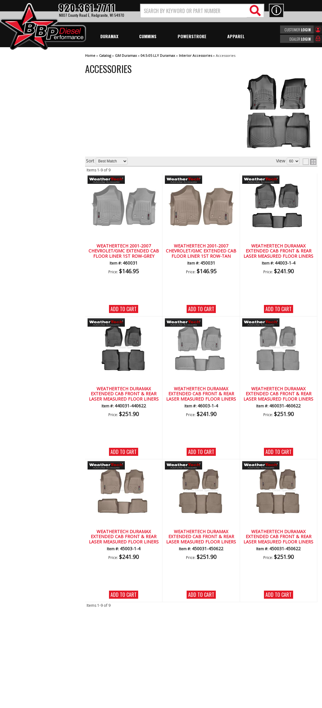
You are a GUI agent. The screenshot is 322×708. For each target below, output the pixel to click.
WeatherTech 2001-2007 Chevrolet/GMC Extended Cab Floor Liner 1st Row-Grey (123, 251)
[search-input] (194, 10)
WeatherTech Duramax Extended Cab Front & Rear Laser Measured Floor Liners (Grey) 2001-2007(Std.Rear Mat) (201, 394)
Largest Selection (34, 191)
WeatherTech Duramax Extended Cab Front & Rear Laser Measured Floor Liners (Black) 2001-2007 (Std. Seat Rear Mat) (278, 251)
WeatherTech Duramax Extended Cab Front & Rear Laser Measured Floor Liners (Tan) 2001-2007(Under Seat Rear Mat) (201, 537)
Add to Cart (124, 309)
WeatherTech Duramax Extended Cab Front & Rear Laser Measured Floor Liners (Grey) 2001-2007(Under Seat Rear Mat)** (278, 394)
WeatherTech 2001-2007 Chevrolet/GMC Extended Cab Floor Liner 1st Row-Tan (201, 251)
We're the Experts (34, 173)
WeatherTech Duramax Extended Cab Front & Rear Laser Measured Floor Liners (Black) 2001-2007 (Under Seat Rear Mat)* (124, 394)
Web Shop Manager (216, 703)
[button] (202, 11)
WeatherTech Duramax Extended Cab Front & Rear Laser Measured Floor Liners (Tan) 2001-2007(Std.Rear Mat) (124, 537)
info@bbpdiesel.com (184, 667)
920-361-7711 (31, 256)
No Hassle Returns (36, 209)
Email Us (25, 243)
